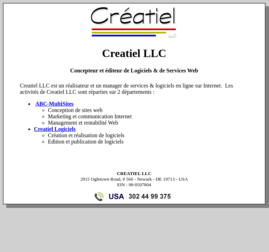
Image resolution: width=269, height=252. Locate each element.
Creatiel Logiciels (55, 129)
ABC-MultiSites (54, 104)
